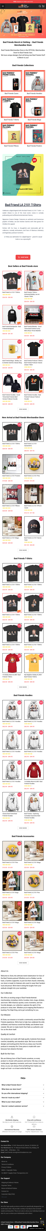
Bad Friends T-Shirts (11, 120)
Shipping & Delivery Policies (9, 1182)
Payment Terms (6, 1185)
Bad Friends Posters (34, 146)
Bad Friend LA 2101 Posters (11, 476)
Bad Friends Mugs (34, 120)
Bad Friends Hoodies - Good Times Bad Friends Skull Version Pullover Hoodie (11, 397)
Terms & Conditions (7, 1164)
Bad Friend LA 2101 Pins (32, 476)
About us (4, 1161)
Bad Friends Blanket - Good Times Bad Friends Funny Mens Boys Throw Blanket (32, 328)
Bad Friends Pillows (11, 146)
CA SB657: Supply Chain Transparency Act (14, 1173)
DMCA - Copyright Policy (9, 1170)
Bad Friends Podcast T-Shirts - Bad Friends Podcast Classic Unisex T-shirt (33, 363)
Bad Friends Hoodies (34, 93)
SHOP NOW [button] (23, 257)
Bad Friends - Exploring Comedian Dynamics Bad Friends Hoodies (32, 816)
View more (23, 409)
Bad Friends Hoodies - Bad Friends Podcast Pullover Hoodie (32, 397)
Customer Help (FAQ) (8, 1194)
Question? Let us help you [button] (36, 1228)
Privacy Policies (6, 1167)
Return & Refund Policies (9, 1188)
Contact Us (4, 1191)
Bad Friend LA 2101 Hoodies (11, 721)
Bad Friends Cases (11, 93)
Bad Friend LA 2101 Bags (10, 892)
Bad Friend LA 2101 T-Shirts (23, 205)
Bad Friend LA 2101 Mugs (10, 538)
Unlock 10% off (42, 1222)
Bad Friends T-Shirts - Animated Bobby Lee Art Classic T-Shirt (32, 294)
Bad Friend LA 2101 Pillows (11, 506)
